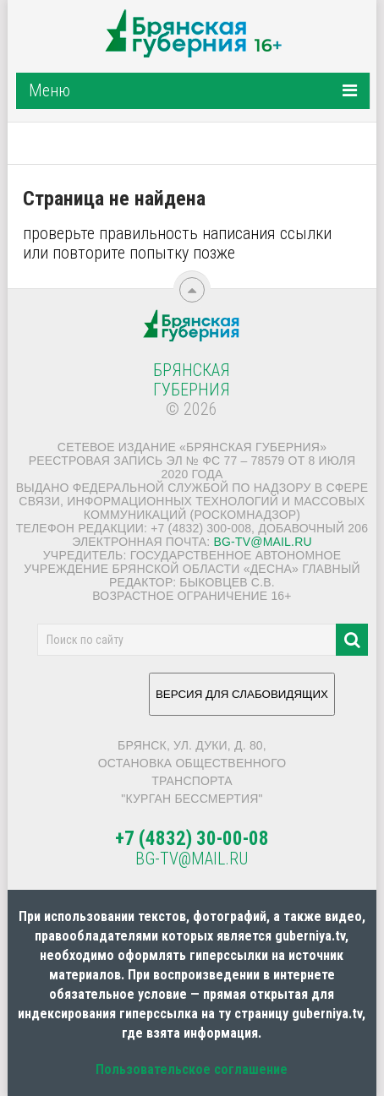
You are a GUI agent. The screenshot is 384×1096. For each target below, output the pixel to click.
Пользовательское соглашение (192, 1069)
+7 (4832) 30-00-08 (192, 838)
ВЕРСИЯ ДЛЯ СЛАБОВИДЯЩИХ (242, 700)
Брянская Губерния (191, 380)
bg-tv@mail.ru (262, 541)
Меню (49, 90)
